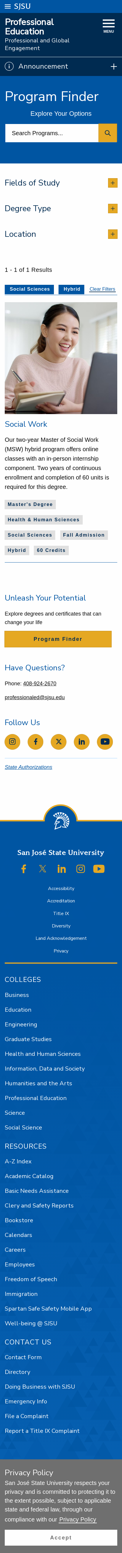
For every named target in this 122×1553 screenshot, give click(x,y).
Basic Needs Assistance (37, 1191)
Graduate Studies (28, 1039)
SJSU (22, 6)
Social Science (23, 1128)
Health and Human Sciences (43, 1054)
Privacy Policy (77, 1519)
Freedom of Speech (31, 1279)
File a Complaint (27, 1416)
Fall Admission (84, 534)
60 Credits (51, 550)
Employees (20, 1264)
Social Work (26, 424)
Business (17, 995)
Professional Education (29, 27)
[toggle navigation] (108, 26)
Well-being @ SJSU (31, 1323)
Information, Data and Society (45, 1069)
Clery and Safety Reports (39, 1206)
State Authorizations (28, 767)
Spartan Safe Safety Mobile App (48, 1309)
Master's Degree (30, 504)
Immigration (21, 1294)
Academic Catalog (29, 1176)
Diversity (61, 926)
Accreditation (61, 901)
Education (18, 1010)
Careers (15, 1250)
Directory (17, 1372)
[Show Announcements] (61, 66)
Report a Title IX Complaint (42, 1431)
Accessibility (61, 888)
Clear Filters (102, 289)
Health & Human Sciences (44, 519)
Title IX (61, 913)
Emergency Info (26, 1401)
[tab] (61, 183)
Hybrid (17, 550)
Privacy (61, 951)
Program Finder (57, 639)
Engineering (21, 1024)
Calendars (18, 1235)
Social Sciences (30, 534)
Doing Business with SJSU (40, 1387)
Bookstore (19, 1220)
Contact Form (23, 1357)
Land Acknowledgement (61, 938)
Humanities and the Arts (38, 1083)
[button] (61, 1538)
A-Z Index (18, 1161)
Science (15, 1113)
